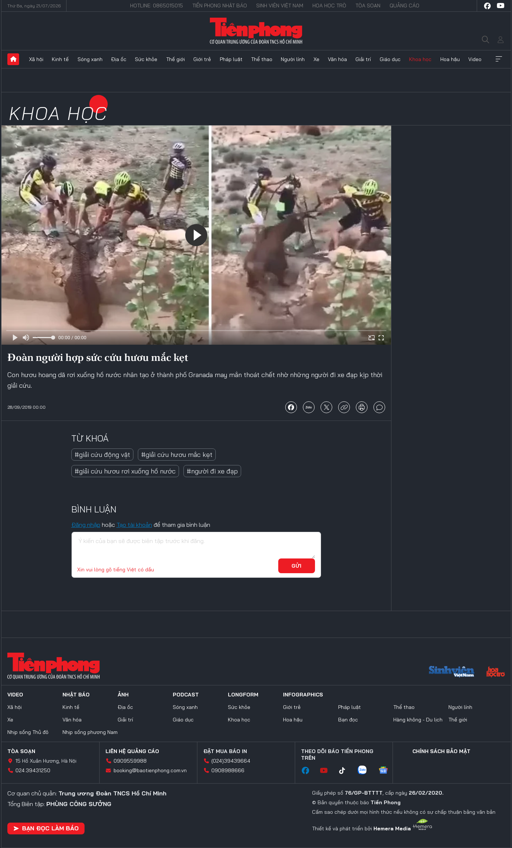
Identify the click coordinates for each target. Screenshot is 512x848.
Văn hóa (337, 59)
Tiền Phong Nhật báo (219, 5)
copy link (344, 407)
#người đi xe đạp (212, 471)
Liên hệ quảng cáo (132, 751)
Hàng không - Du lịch (418, 719)
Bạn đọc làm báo (46, 828)
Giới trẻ (202, 59)
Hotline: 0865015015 (156, 5)
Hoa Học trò (329, 5)
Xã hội (36, 59)
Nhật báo (76, 694)
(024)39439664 (230, 760)
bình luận (379, 407)
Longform (243, 694)
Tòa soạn (367, 5)
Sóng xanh (90, 59)
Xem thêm (499, 59)
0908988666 (227, 770)
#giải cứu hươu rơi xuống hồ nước (125, 471)
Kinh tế (60, 59)
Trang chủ (13, 59)
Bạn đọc (348, 719)
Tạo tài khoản (134, 524)
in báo (361, 407)
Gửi (296, 566)
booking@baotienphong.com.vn (150, 770)
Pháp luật (231, 59)
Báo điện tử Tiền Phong (256, 31)
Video (474, 59)
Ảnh (123, 694)
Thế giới (175, 59)
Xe (316, 59)
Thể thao (261, 59)
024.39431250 (32, 770)
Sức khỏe (146, 59)
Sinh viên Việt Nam (279, 5)
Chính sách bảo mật (441, 751)
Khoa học (420, 59)
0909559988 (130, 760)
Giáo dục (390, 59)
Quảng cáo (404, 5)
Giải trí (363, 59)
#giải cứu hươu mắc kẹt (176, 454)
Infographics (303, 694)
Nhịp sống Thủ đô (28, 732)
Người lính (293, 59)
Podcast (186, 694)
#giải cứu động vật (102, 454)
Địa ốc (118, 59)
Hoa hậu (450, 59)
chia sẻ (291, 407)
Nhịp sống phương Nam (90, 732)
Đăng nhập (85, 524)
